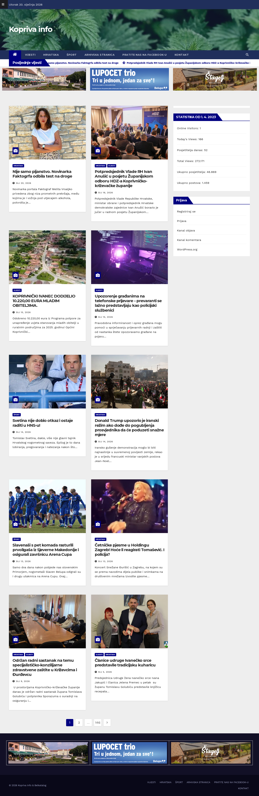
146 (97, 722)
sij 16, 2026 (105, 192)
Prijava (181, 221)
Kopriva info (30, 29)
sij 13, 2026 (23, 561)
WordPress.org (187, 249)
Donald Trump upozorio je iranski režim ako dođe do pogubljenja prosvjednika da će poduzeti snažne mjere (129, 427)
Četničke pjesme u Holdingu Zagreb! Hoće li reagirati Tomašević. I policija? (129, 550)
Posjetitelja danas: (190, 150)
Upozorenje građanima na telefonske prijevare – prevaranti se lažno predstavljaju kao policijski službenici (128, 303)
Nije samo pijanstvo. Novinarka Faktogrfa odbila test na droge (42, 174)
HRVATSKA (51, 54)
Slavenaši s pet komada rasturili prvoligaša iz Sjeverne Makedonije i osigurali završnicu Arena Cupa (46, 550)
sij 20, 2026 (23, 183)
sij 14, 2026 (23, 432)
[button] (247, 54)
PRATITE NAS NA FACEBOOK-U (144, 54)
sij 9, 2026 (23, 681)
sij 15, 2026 (23, 312)
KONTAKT (182, 54)
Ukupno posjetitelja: (192, 172)
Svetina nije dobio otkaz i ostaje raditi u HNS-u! (43, 423)
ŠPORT (72, 54)
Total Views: (186, 161)
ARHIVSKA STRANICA (100, 54)
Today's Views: (187, 139)
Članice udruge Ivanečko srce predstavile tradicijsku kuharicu (125, 662)
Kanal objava (186, 230)
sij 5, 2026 (105, 672)
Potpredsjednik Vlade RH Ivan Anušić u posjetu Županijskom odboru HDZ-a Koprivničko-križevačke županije (124, 178)
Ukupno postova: (189, 183)
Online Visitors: (188, 128)
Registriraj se (186, 211)
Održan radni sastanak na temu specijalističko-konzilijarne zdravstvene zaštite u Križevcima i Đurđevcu (45, 667)
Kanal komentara (189, 240)
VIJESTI (30, 54)
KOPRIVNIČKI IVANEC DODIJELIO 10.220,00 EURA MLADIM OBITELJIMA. (44, 301)
